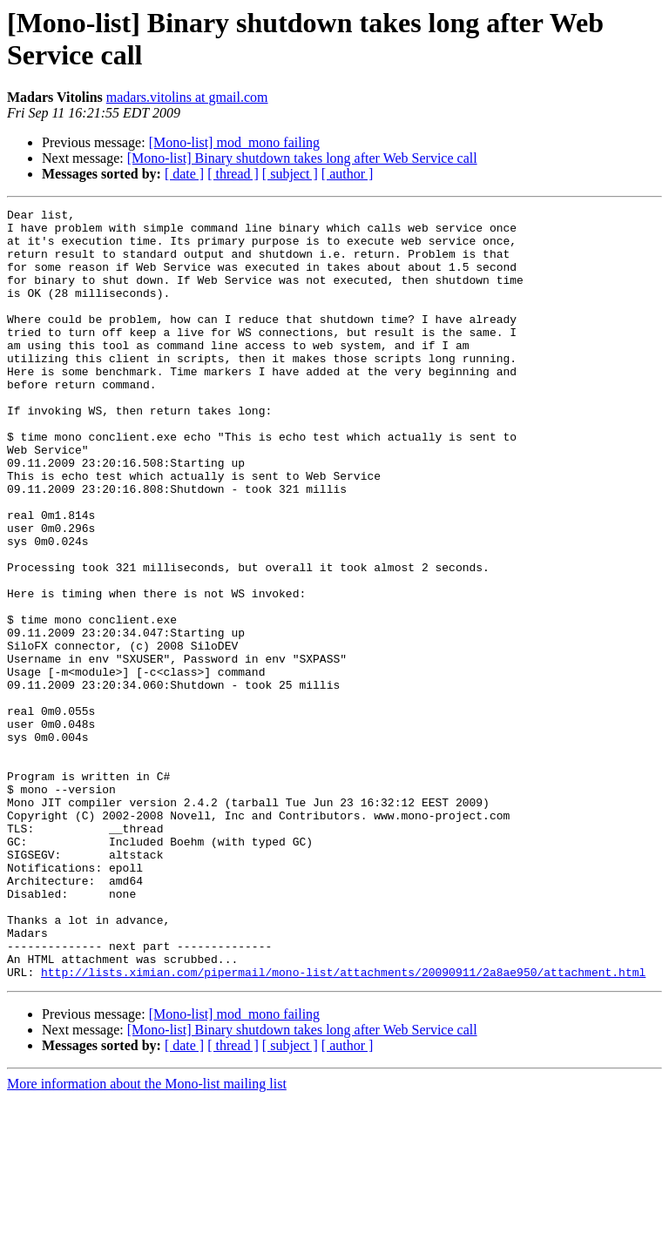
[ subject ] (290, 173)
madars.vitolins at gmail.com (187, 97)
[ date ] (184, 173)
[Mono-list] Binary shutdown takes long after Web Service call (302, 158)
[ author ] (347, 173)
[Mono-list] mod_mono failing (234, 142)
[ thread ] (233, 173)
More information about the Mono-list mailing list (147, 1237)
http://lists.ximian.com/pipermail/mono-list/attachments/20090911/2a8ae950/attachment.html (343, 1126)
